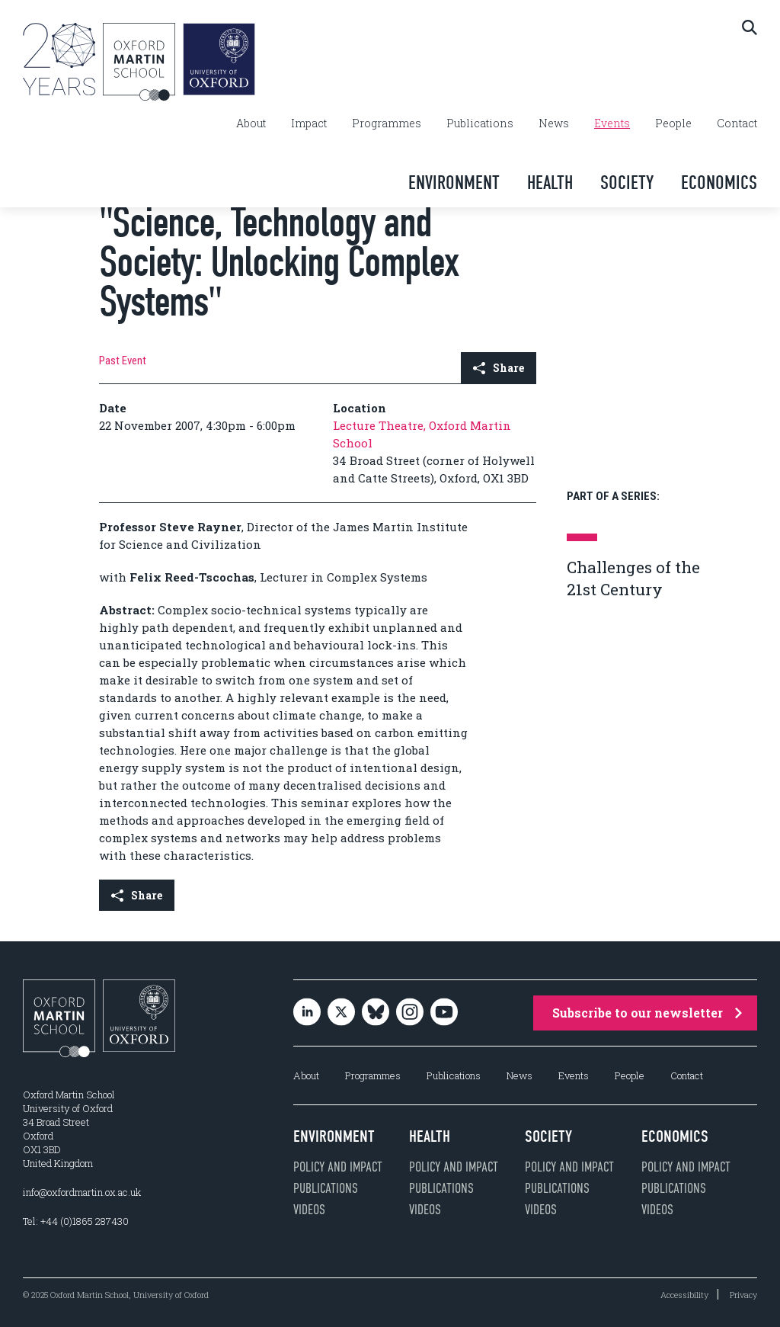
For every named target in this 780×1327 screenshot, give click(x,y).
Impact (309, 123)
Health (550, 182)
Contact (737, 123)
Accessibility (684, 1294)
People (673, 123)
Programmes (386, 123)
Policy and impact (337, 1167)
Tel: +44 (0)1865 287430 (76, 1221)
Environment (454, 182)
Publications (479, 123)
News (554, 123)
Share (498, 368)
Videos (309, 1209)
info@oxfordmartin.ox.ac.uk (82, 1192)
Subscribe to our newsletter (647, 1013)
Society (627, 182)
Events (612, 123)
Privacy (743, 1294)
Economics (719, 182)
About (251, 123)
